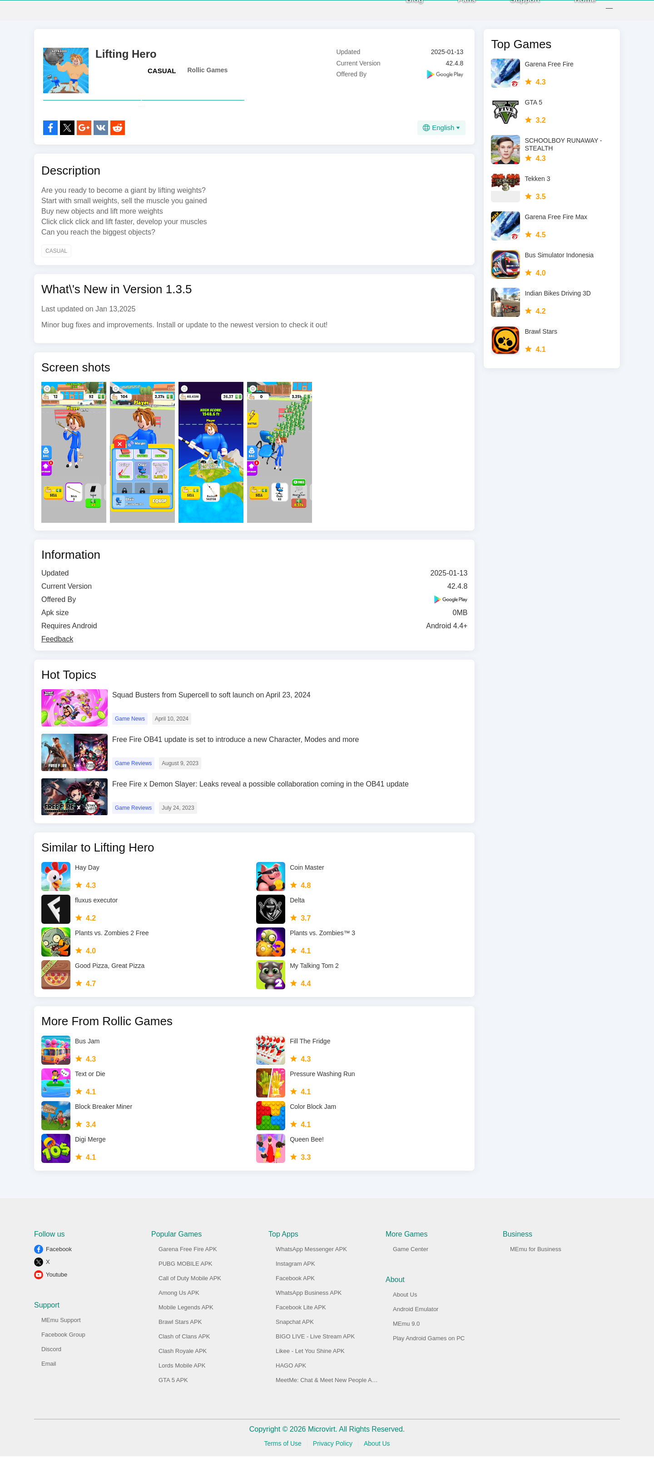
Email (48, 1390)
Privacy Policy (332, 1470)
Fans (457, 13)
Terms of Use (282, 1470)
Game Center (410, 1276)
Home (575, 13)
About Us (405, 1321)
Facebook (59, 1276)
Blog (404, 13)
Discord (51, 1376)
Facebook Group (63, 1361)
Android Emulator (415, 1336)
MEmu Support (61, 1346)
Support (515, 13)
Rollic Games (208, 76)
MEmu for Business (535, 1276)
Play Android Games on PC (429, 1365)
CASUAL (162, 77)
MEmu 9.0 (406, 1350)
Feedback (57, 666)
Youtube (56, 1301)
